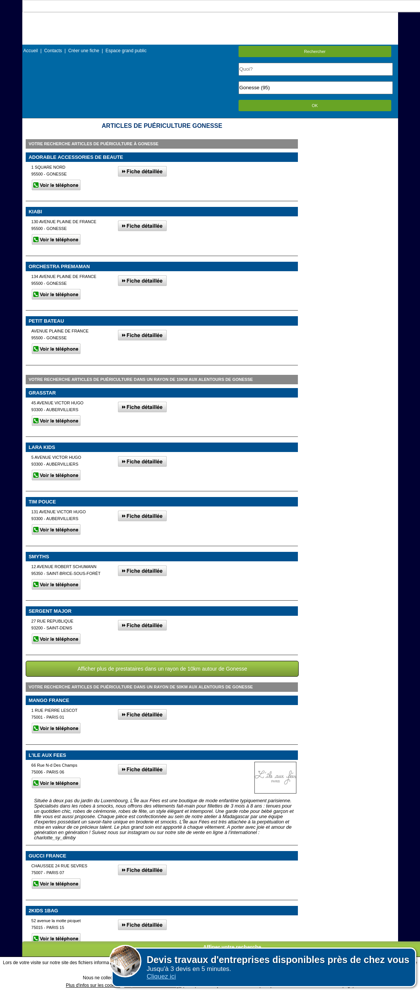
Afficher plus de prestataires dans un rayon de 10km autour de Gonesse (162, 669)
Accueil (30, 50)
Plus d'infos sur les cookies (93, 985)
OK (315, 105)
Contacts (53, 50)
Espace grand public (126, 50)
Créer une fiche (83, 50)
